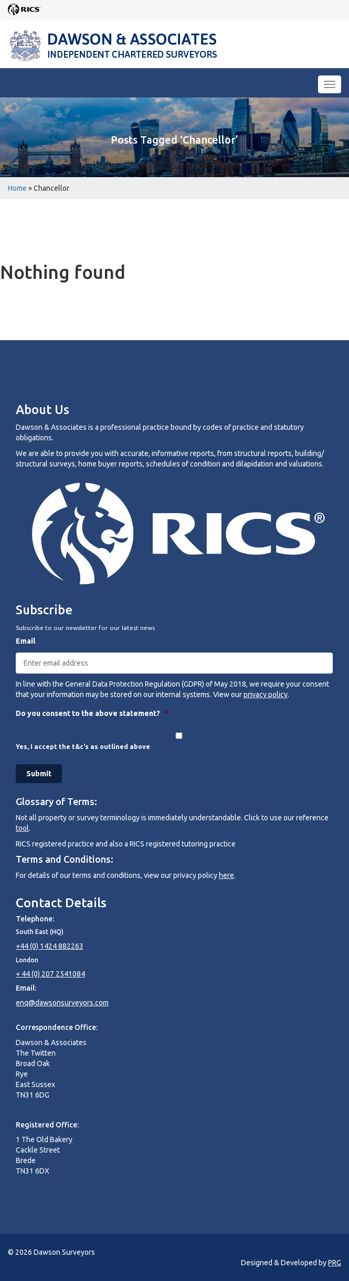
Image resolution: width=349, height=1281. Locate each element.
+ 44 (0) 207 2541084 (50, 974)
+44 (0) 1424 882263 (49, 946)
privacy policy (266, 694)
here (226, 875)
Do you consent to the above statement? (92, 713)
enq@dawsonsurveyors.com (62, 1002)
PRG (334, 1262)
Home (17, 188)
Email (25, 641)
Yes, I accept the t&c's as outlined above (83, 746)
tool (22, 828)
